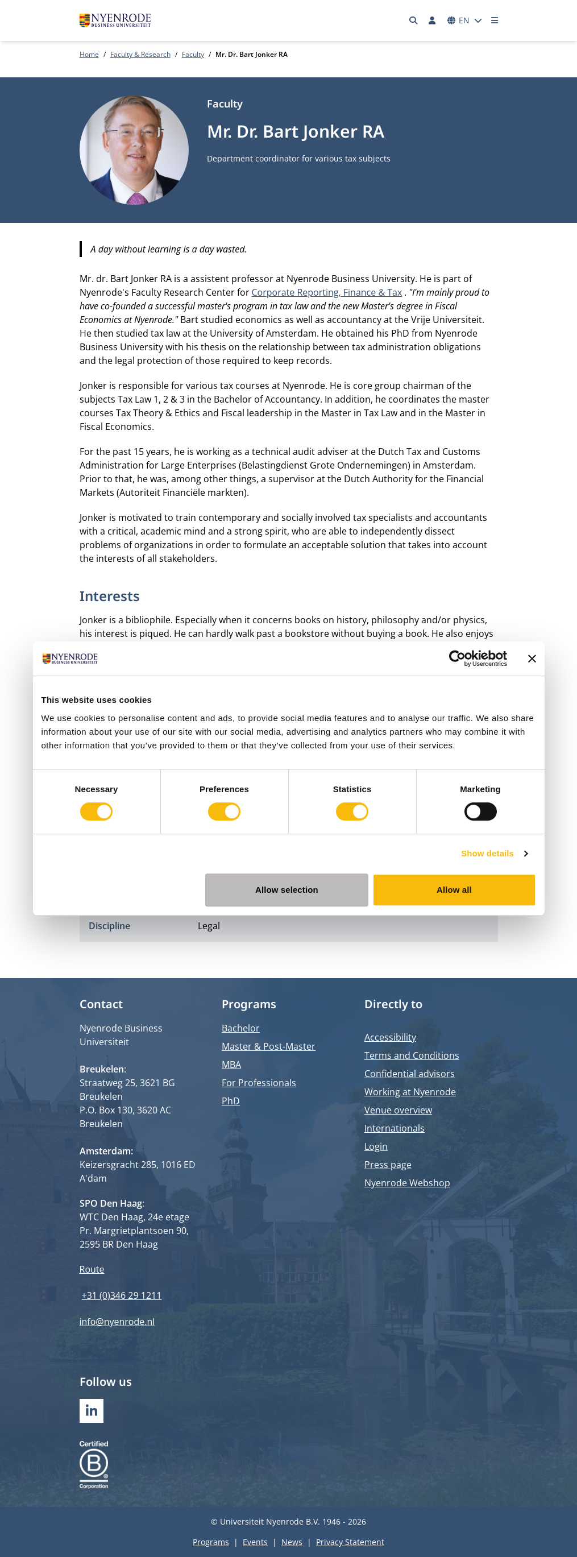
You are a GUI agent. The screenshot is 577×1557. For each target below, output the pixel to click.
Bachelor (241, 1028)
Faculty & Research (140, 54)
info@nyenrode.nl (117, 1321)
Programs (211, 1542)
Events (255, 1542)
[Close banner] (532, 658)
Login (376, 1146)
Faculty (193, 54)
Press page (388, 1164)
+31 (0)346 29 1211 (122, 1295)
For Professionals (259, 1082)
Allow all (454, 890)
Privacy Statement (350, 1542)
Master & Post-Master (269, 1046)
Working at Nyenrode (410, 1092)
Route (92, 1269)
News (291, 1542)
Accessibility (390, 1037)
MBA (231, 1064)
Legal (209, 926)
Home (89, 54)
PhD (231, 1101)
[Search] (413, 20)
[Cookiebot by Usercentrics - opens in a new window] (457, 658)
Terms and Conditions (411, 1055)
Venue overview (398, 1110)
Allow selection (286, 890)
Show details (487, 853)
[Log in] (432, 20)
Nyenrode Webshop (407, 1183)
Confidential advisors (409, 1073)
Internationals (394, 1128)
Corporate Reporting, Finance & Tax (327, 292)
